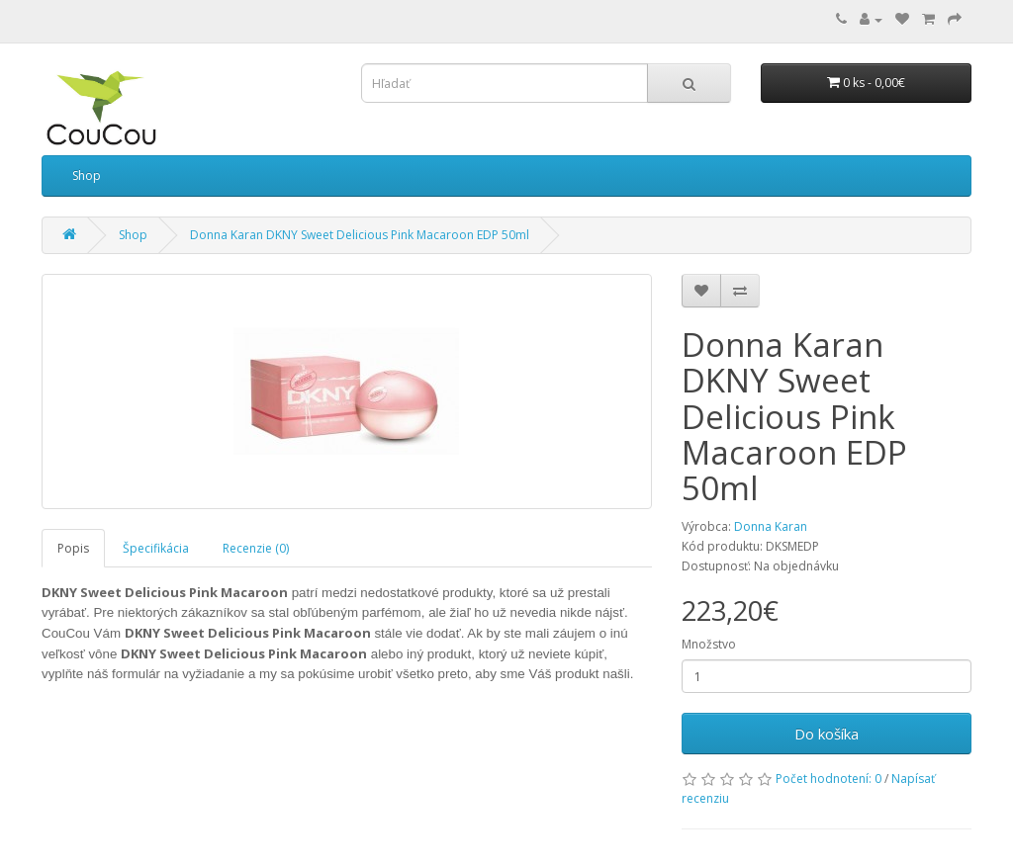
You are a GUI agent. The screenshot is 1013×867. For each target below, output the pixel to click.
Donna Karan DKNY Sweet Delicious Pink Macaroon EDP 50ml (359, 234)
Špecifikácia (156, 548)
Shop (86, 175)
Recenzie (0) (256, 548)
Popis (73, 548)
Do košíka (826, 733)
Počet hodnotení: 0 (828, 778)
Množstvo (709, 644)
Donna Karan (770, 526)
